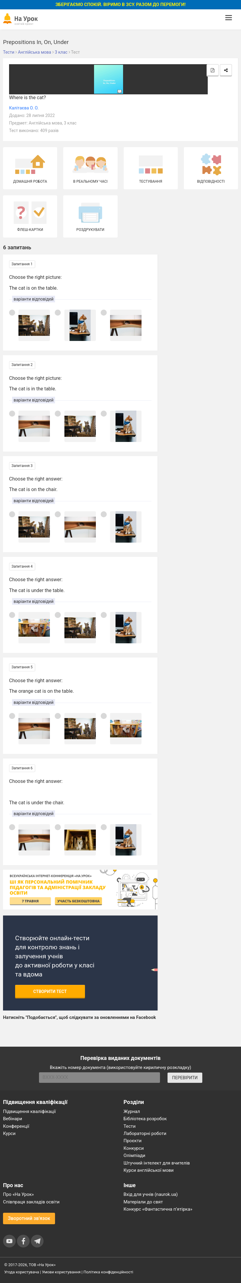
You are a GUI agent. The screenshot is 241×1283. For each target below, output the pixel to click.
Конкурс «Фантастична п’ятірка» (158, 1209)
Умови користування (61, 1272)
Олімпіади (134, 1155)
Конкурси (134, 1148)
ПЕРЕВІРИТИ (184, 1077)
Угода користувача (21, 1272)
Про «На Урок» (18, 1194)
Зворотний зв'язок (29, 1218)
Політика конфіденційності (108, 1272)
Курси (9, 1133)
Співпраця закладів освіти (31, 1202)
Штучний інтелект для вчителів (157, 1163)
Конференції (16, 1126)
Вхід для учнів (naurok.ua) (151, 1194)
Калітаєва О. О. (24, 108)
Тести (130, 1126)
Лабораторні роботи (145, 1133)
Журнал (132, 1111)
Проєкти (133, 1140)
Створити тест (50, 991)
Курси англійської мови (149, 1170)
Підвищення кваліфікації (29, 1111)
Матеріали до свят (143, 1202)
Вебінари (12, 1118)
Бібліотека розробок (145, 1118)
